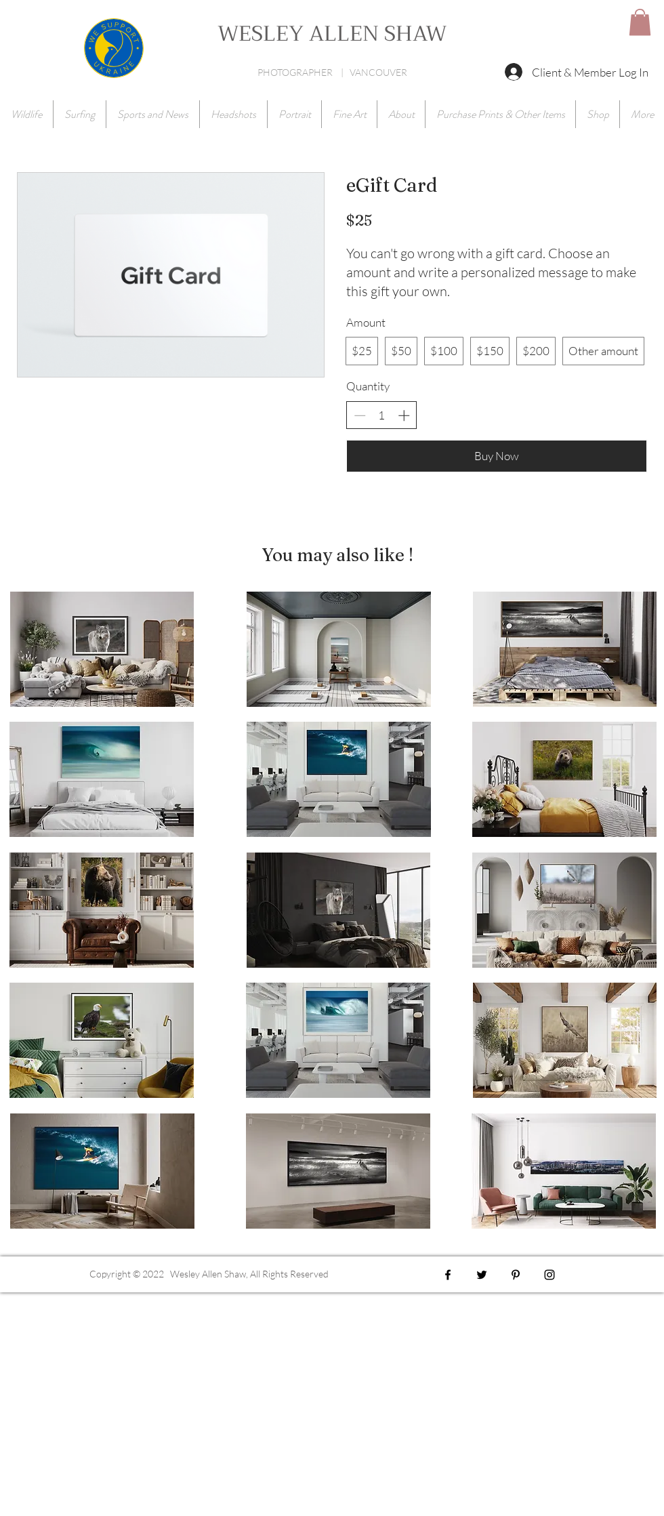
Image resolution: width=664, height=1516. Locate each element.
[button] (640, 22)
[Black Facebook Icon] (448, 1275)
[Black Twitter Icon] (482, 1275)
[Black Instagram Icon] (549, 1275)
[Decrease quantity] (360, 415)
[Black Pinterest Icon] (515, 1275)
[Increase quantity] (404, 415)
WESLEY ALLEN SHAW (332, 34)
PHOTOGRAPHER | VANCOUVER (332, 72)
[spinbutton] (382, 415)
